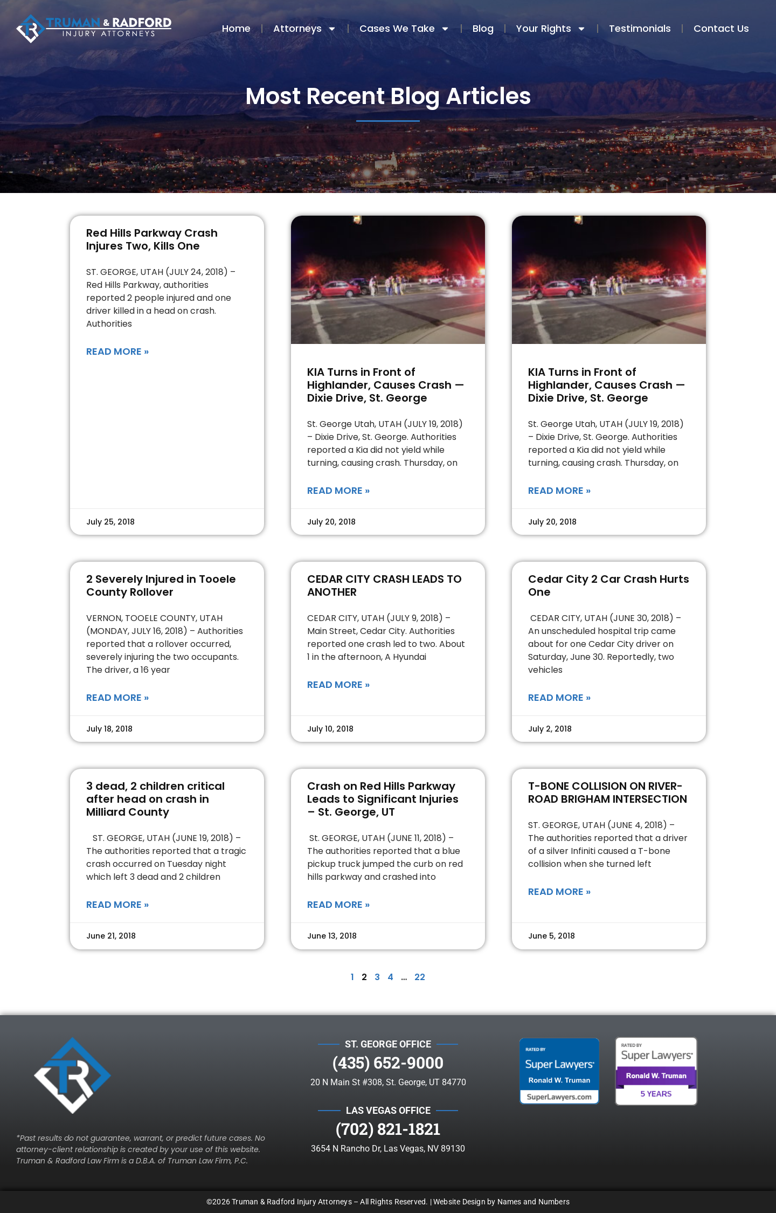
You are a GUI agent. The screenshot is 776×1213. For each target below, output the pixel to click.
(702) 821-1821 (388, 1128)
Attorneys (305, 28)
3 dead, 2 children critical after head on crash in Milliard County (155, 798)
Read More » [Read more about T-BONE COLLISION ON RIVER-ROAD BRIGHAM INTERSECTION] (559, 891)
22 (419, 977)
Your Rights (551, 28)
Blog (483, 28)
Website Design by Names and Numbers (501, 1201)
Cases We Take (404, 28)
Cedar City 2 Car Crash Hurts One (608, 585)
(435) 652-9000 (388, 1062)
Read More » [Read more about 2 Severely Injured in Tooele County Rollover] (117, 697)
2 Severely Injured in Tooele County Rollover (161, 585)
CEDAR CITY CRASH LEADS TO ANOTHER (384, 585)
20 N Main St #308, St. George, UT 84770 (388, 1082)
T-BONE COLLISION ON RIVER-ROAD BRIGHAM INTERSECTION (607, 792)
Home (236, 28)
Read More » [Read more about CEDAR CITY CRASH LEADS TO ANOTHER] (338, 684)
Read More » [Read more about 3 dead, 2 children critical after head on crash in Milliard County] (117, 904)
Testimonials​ (640, 28)
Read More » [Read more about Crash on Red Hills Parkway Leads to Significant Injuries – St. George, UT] (338, 904)
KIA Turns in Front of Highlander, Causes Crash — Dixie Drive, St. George (386, 384)
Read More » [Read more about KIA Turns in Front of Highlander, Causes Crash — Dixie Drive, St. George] (338, 490)
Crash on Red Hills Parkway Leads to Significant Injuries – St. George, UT (383, 798)
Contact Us (721, 28)
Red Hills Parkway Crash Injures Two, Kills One (152, 239)
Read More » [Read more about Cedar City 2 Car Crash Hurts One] (559, 697)
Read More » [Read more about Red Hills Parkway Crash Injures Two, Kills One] (117, 351)
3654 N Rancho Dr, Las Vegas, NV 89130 (388, 1148)
